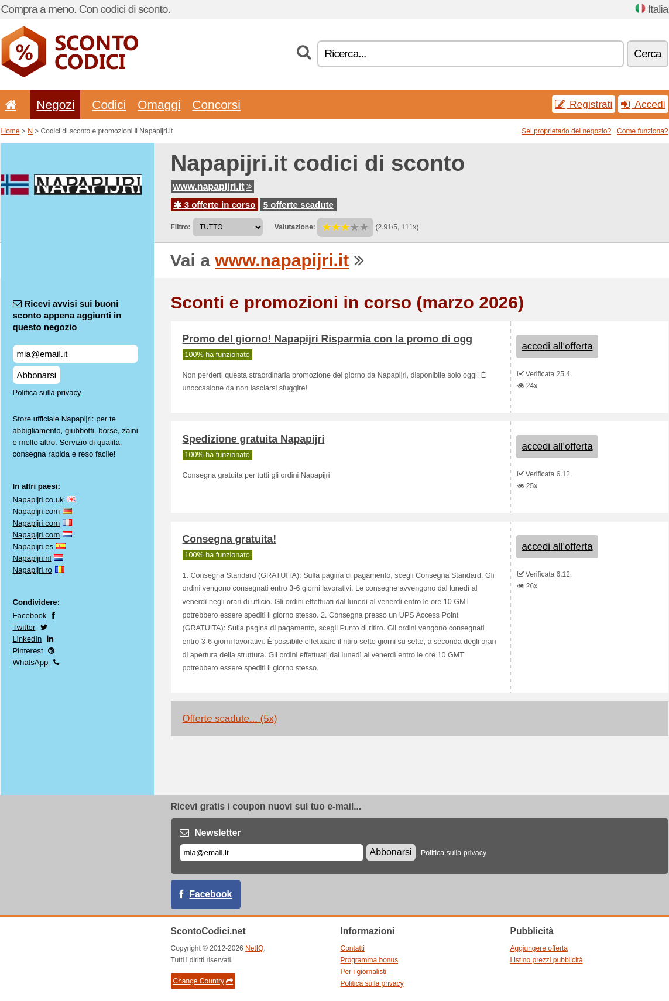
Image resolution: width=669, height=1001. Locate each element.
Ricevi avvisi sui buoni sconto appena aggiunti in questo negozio (67, 315)
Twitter (24, 627)
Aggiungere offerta (539, 948)
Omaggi (159, 104)
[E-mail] (271, 852)
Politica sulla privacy (47, 392)
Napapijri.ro (32, 569)
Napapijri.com (36, 511)
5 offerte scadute (298, 205)
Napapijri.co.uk (38, 499)
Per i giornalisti (364, 972)
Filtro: (181, 227)
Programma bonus (370, 960)
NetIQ (254, 948)
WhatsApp (31, 662)
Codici (109, 104)
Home (10, 131)
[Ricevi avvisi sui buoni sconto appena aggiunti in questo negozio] (75, 354)
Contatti (353, 948)
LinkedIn (27, 639)
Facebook (30, 615)
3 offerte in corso (215, 205)
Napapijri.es (33, 546)
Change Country (203, 981)
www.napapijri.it (212, 186)
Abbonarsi (37, 375)
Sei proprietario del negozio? (566, 131)
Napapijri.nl (32, 558)
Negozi (55, 104)
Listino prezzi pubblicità (546, 960)
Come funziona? (642, 131)
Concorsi (216, 104)
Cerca (647, 53)
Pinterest (28, 650)
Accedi (643, 104)
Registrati (583, 104)
